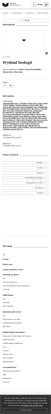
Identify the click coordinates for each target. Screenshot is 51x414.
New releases (8, 306)
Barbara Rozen (40, 120)
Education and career (12, 312)
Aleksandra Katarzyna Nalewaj (16, 116)
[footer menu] (4, 254)
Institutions (29, 13)
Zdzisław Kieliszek (23, 111)
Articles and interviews (13, 270)
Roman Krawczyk (23, 113)
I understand (25, 410)
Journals (6, 302)
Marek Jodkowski (11, 109)
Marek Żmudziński (38, 127)
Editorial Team (8, 340)
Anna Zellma (23, 127)
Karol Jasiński (40, 107)
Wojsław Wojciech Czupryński (33, 103)
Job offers (39, 188)
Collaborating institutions (13, 343)
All (4, 278)
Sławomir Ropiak (24, 120)
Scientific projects (11, 275)
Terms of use (8, 354)
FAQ (4, 347)
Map (4, 375)
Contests (39, 173)
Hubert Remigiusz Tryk (13, 124)
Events (40, 168)
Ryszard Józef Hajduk (23, 107)
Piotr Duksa (9, 105)
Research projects (10, 282)
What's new (8, 264)
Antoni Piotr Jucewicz (30, 109)
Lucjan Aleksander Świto (32, 122)
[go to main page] (12, 5)
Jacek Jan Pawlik (29, 118)
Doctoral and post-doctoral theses (16, 286)
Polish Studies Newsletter (14, 332)
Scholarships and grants (34, 178)
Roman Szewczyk (11, 122)
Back (27, 20)
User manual (8, 358)
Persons (40, 193)
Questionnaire (8, 361)
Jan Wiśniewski (20, 126)
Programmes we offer (34, 183)
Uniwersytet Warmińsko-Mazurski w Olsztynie (22, 70)
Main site (4, 13)
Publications (8, 295)
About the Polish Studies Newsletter (17, 336)
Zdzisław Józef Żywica (13, 129)
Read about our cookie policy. (32, 405)
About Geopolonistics (11, 371)
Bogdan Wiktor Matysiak (33, 115)
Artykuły (39, 163)
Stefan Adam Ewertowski (27, 105)
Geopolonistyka (9, 367)
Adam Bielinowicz (11, 103)
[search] (34, 4)
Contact (6, 351)
